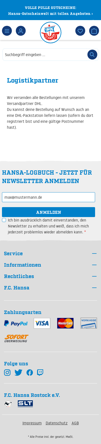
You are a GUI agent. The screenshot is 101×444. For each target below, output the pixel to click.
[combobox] (44, 54)
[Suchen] (92, 54)
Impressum (32, 422)
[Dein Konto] (21, 31)
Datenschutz (57, 422)
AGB (75, 422)
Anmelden (48, 212)
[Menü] (7, 31)
